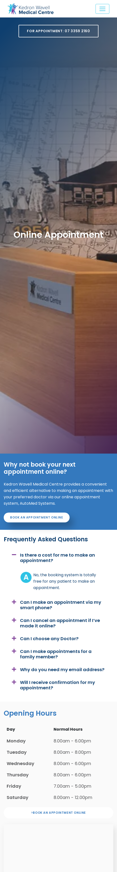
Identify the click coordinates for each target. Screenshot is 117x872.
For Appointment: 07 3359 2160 (58, 31)
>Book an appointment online (58, 813)
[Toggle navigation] (102, 9)
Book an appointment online (36, 517)
